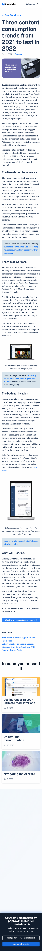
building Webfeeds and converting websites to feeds (20, 378)
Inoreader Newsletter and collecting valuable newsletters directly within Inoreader (21, 250)
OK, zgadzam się (21, 944)
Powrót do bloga (12, 15)
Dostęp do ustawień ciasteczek (21, 938)
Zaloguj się (30, 4)
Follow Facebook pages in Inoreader (19, 644)
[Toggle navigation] (37, 4)
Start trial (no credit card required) (21, 620)
